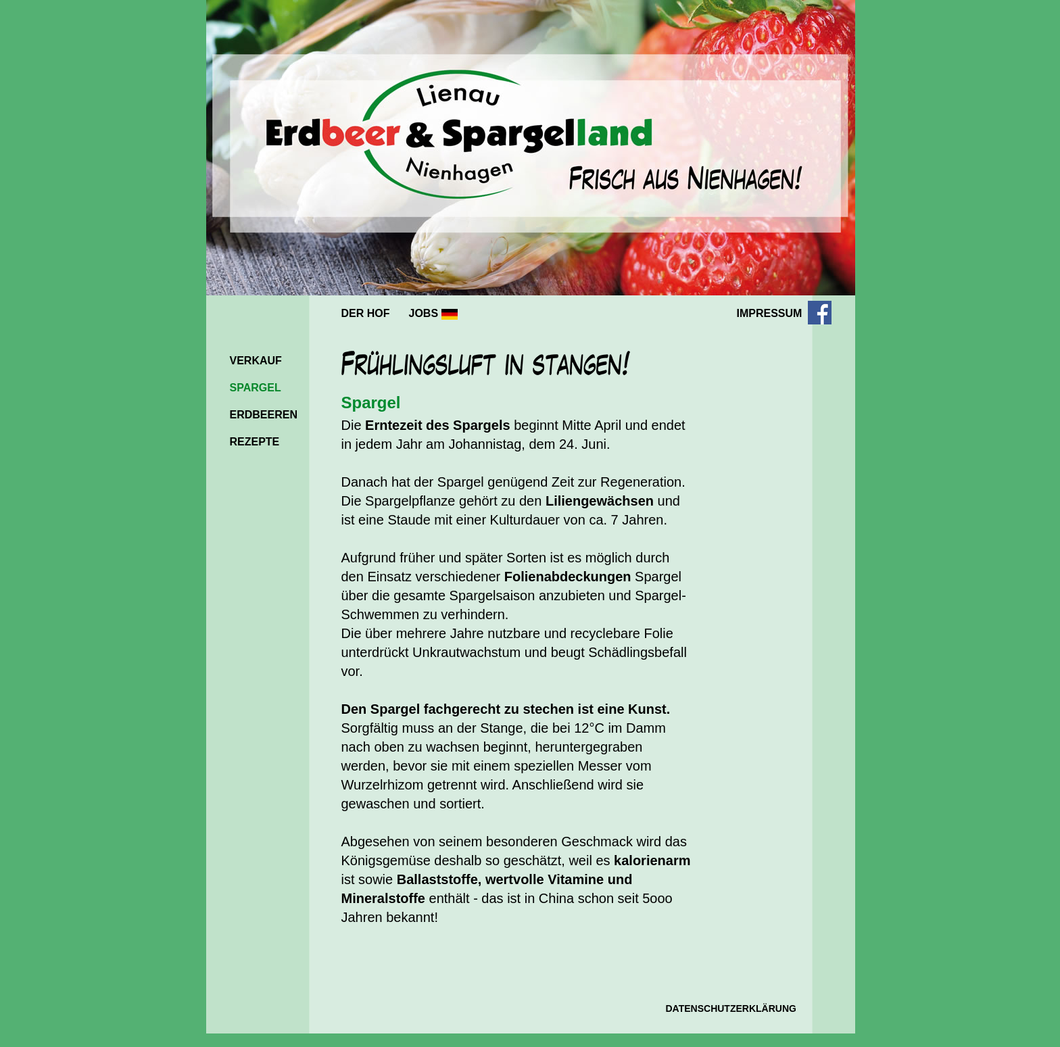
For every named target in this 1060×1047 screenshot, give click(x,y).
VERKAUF (256, 360)
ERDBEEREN (263, 414)
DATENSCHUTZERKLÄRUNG (731, 1008)
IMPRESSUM (769, 313)
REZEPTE (255, 441)
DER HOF (365, 313)
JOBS (433, 314)
